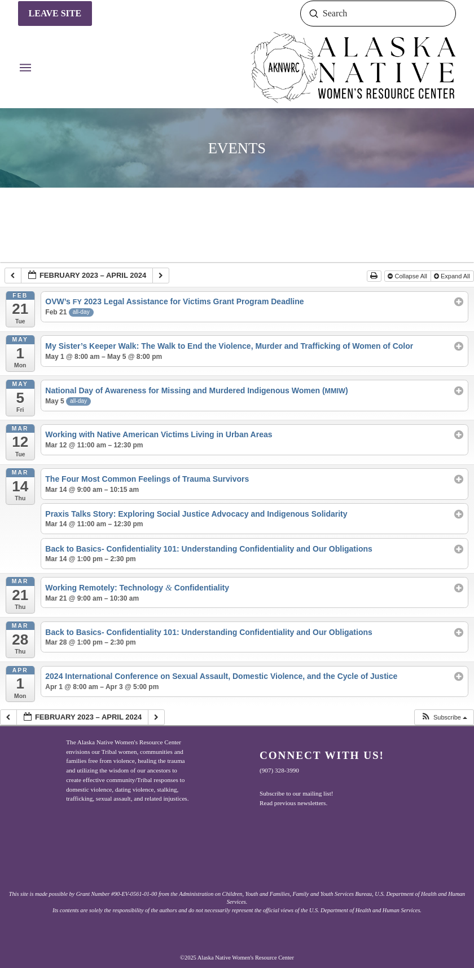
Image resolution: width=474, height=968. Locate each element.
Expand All (453, 276)
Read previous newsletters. (293, 803)
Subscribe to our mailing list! (296, 793)
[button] (25, 67)
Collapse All (408, 276)
